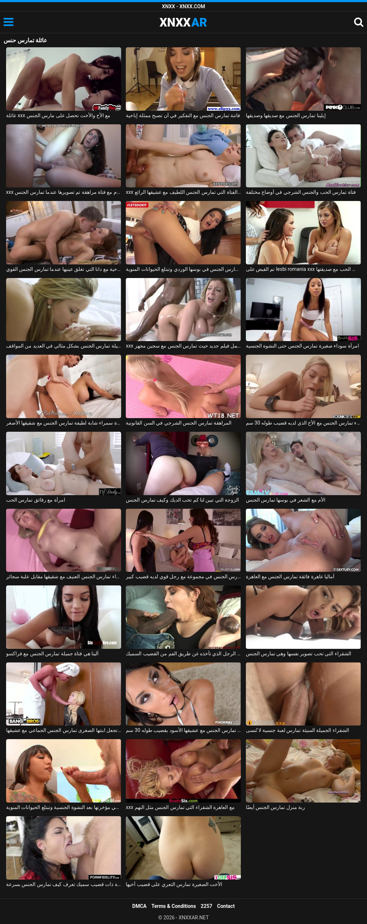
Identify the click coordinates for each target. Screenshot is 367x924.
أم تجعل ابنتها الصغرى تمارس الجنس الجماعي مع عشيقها (63, 730)
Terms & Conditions (174, 906)
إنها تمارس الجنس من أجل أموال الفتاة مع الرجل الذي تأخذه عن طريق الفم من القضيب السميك (183, 653)
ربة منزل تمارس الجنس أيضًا (275, 807)
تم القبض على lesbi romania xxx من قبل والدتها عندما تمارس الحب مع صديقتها (303, 269)
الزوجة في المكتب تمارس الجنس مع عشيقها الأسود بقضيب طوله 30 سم (183, 730)
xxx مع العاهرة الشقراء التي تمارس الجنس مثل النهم (180, 807)
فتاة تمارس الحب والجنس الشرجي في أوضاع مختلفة (301, 192)
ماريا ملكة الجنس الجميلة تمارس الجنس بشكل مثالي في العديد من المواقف (63, 346)
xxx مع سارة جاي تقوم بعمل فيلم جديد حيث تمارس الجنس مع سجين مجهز (183, 346)
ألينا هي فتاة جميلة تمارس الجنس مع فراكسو (52, 653)
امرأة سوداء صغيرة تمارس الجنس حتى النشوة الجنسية (302, 346)
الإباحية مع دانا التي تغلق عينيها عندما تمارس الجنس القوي (63, 269)
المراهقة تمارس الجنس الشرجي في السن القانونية (179, 423)
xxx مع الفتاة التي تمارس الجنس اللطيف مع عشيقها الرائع (183, 192)
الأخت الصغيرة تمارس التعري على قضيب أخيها (174, 884)
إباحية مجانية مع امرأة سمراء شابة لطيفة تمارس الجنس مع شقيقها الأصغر (63, 423)
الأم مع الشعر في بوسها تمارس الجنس (286, 500)
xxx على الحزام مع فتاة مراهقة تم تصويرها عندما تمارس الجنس (63, 192)
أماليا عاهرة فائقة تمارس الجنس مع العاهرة (290, 576)
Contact (226, 906)
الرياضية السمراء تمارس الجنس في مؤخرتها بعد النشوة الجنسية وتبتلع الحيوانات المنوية (63, 807)
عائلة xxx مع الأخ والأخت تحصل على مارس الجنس (58, 115)
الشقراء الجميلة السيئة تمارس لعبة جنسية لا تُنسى (297, 730)
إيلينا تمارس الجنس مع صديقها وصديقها (286, 115)
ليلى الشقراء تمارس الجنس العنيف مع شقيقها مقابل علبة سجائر (63, 576)
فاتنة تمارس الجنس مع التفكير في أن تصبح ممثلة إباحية (183, 115)
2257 (206, 906)
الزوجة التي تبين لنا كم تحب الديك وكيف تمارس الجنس (182, 500)
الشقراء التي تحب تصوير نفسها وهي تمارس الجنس (298, 653)
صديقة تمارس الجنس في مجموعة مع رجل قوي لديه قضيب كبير (183, 576)
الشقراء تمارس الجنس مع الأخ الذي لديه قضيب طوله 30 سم (303, 423)
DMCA (139, 906)
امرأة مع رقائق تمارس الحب (35, 500)
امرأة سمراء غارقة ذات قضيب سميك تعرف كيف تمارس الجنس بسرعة (63, 884)
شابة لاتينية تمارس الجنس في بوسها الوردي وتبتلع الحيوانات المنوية (183, 269)
